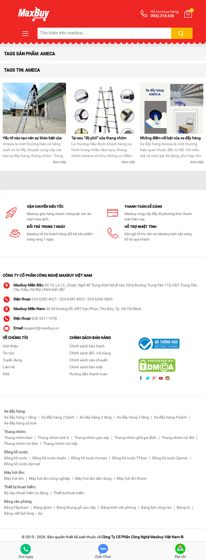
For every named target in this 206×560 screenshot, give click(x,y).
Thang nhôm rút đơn (21, 443)
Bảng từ (183, 507)
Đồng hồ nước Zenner (170, 458)
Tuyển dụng (12, 360)
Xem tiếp (59, 162)
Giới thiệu (10, 346)
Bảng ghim (43, 507)
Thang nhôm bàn (18, 437)
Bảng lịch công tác (156, 507)
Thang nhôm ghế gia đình (135, 437)
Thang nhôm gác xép (91, 437)
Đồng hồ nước (15, 458)
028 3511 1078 (44, 318)
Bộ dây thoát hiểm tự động (26, 493)
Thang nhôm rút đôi (177, 437)
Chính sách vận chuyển (88, 360)
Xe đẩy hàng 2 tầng (95, 417)
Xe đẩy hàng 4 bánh (170, 417)
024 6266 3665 (100, 299)
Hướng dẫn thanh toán (88, 374)
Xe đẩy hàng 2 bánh (57, 417)
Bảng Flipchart (16, 507)
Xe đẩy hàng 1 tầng (20, 417)
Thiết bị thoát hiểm (68, 493)
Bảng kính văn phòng (118, 507)
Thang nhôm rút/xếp (60, 443)
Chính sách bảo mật (86, 367)
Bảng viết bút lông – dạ (23, 513)
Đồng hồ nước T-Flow (129, 458)
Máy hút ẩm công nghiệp (49, 478)
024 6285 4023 (72, 299)
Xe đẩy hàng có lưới (20, 423)
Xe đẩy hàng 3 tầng (133, 417)
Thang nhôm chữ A (53, 437)
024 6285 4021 (44, 299)
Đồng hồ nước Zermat (22, 464)
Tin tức (8, 353)
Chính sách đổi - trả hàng (90, 353)
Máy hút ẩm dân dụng (93, 478)
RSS (6, 374)
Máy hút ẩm (14, 478)
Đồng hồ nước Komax (89, 458)
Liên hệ (8, 367)
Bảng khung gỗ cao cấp (76, 507)
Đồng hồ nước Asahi (49, 458)
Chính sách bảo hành (87, 346)
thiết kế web (76, 537)
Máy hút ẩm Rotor (132, 478)
